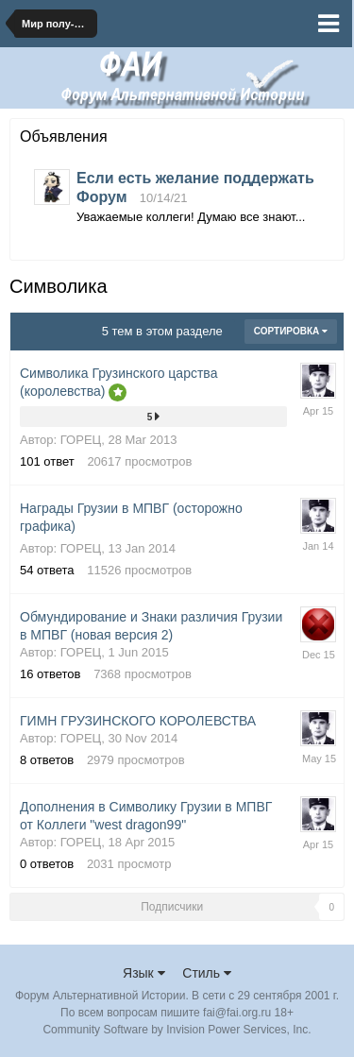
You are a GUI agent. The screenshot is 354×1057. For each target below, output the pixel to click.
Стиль (206, 972)
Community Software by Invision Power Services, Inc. (176, 1029)
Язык (144, 972)
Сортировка (291, 331)
